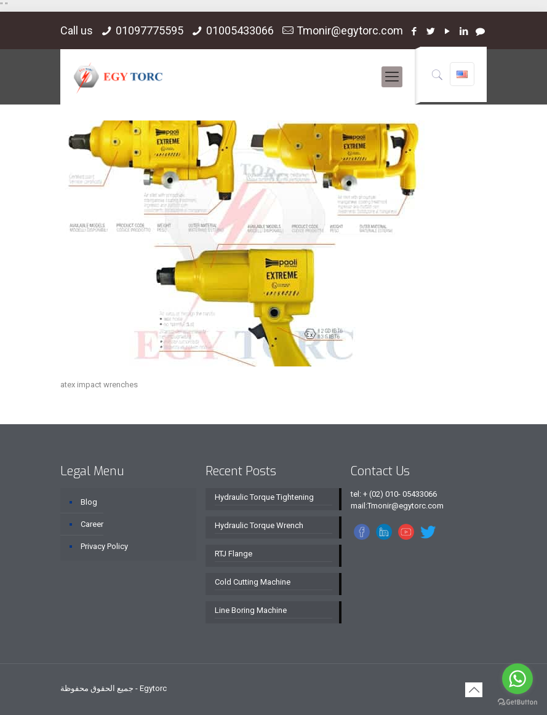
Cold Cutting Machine (252, 582)
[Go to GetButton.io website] (517, 702)
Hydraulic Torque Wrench (259, 525)
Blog (89, 502)
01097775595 (149, 30)
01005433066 (240, 30)
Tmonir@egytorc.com (350, 30)
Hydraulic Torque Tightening (264, 497)
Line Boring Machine (251, 610)
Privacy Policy (104, 546)
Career (92, 524)
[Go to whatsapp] (517, 678)
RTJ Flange (233, 553)
